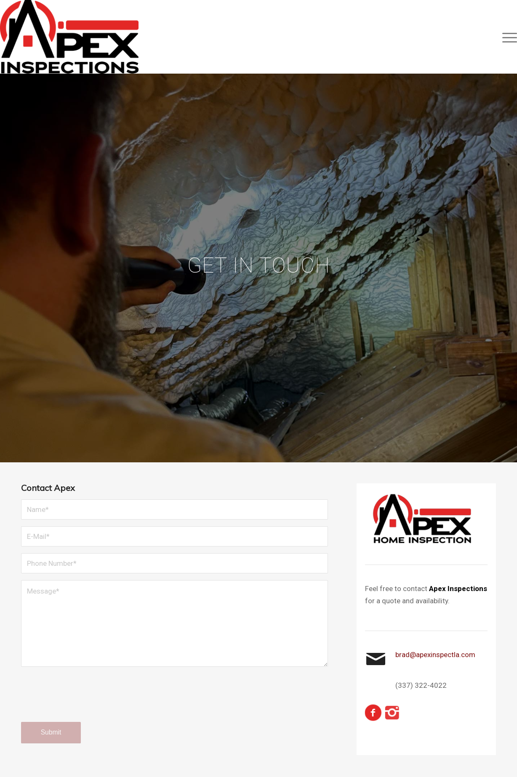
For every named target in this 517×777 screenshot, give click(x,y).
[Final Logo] (69, 37)
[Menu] (507, 37)
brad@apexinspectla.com (435, 654)
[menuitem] (507, 37)
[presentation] (85, 702)
